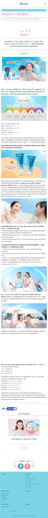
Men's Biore (28, 487)
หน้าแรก (2, 17)
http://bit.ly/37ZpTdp (13, 385)
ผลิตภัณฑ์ (27, 474)
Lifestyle (3, 501)
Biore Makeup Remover (30, 478)
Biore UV (27, 476)
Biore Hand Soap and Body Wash (32, 484)
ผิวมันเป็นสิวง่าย (4, 495)
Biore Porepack (28, 482)
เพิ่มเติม (25, 448)
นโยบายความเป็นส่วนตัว (6, 506)
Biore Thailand (13, 511)
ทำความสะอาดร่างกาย (5, 499)
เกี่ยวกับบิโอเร (4, 504)
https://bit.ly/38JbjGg (15, 381)
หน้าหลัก (3, 474)
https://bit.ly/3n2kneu (14, 387)
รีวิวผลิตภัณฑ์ (9, 17)
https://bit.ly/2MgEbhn (15, 383)
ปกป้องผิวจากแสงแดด (18, 17)
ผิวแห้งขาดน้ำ (3, 497)
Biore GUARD (28, 486)
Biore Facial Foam (29, 480)
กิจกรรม (27, 491)
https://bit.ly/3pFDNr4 (14, 389)
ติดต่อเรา (27, 504)
